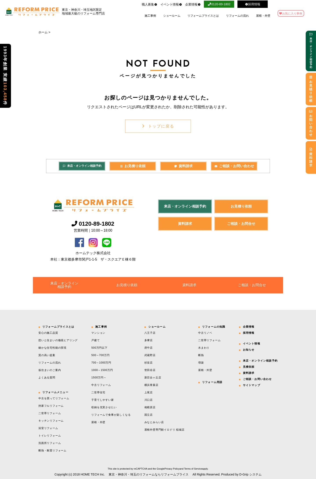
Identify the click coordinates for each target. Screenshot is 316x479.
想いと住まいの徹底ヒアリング (58, 340)
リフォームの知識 (213, 326)
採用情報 (249, 332)
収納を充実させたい (104, 407)
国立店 (148, 414)
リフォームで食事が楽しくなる (111, 414)
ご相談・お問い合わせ (234, 166)
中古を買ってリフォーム (53, 398)
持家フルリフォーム (51, 405)
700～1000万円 (101, 362)
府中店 (148, 347)
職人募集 (149, 4)
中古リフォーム (101, 385)
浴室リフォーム (48, 428)
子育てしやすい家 (102, 399)
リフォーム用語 (212, 382)
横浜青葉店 (151, 385)
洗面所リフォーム (49, 443)
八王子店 (150, 332)
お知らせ (249, 349)
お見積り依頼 (133, 166)
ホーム (43, 32)
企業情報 (193, 4)
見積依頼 (249, 366)
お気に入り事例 (292, 13)
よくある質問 (46, 377)
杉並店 (148, 362)
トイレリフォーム (49, 435)
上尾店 (148, 392)
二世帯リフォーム (49, 413)
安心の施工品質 (48, 332)
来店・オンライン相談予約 (81, 165)
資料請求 (183, 166)
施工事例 (150, 15)
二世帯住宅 (98, 392)
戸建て (95, 340)
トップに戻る (158, 126)
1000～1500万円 (102, 370)
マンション (98, 332)
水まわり (203, 347)
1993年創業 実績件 (5, 76)
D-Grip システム (250, 474)
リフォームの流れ (237, 15)
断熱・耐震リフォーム (52, 450)
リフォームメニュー (55, 392)
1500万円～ (98, 377)
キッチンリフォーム (51, 420)
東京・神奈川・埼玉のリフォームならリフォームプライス (149, 474)
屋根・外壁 (263, 15)
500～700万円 (100, 355)
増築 (201, 362)
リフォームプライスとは (203, 15)
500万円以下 (99, 347)
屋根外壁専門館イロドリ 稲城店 (164, 429)
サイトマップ (251, 385)
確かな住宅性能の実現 (52, 347)
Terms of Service (193, 468)
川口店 (148, 399)
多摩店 (148, 340)
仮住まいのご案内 (49, 370)
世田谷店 (150, 370)
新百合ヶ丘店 (152, 377)
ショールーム (171, 15)
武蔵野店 (150, 355)
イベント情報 (171, 4)
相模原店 (150, 407)
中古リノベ (205, 332)
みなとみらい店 (154, 422)
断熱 (201, 355)
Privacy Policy (171, 468)
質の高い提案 (46, 355)
